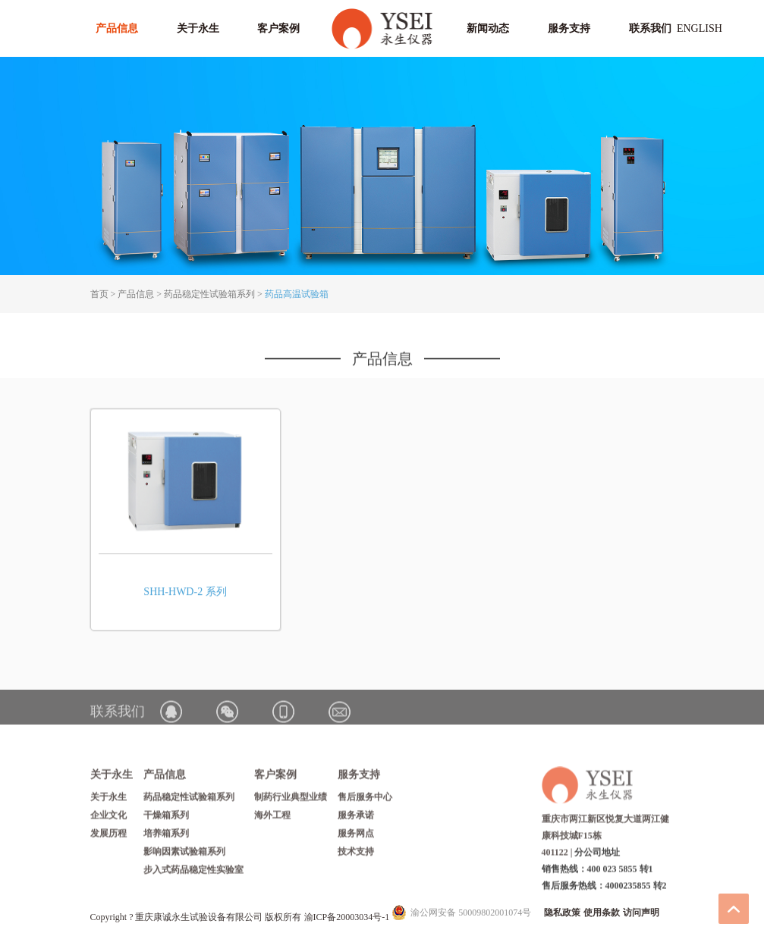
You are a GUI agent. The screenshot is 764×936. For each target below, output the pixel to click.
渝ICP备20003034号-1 (347, 917)
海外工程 (272, 818)
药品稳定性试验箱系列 (209, 294)
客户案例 (278, 28)
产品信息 (117, 28)
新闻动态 (488, 28)
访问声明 (641, 912)
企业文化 (108, 818)
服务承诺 (356, 818)
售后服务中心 (365, 800)
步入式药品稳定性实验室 (193, 873)
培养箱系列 (166, 836)
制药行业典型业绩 (290, 800)
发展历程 (108, 836)
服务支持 (569, 28)
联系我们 (650, 28)
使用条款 (601, 912)
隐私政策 (562, 912)
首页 (99, 294)
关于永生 (198, 28)
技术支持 (356, 855)
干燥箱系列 (166, 818)
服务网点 (356, 836)
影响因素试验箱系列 (184, 855)
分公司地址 (597, 855)
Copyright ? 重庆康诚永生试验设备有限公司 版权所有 (197, 917)
